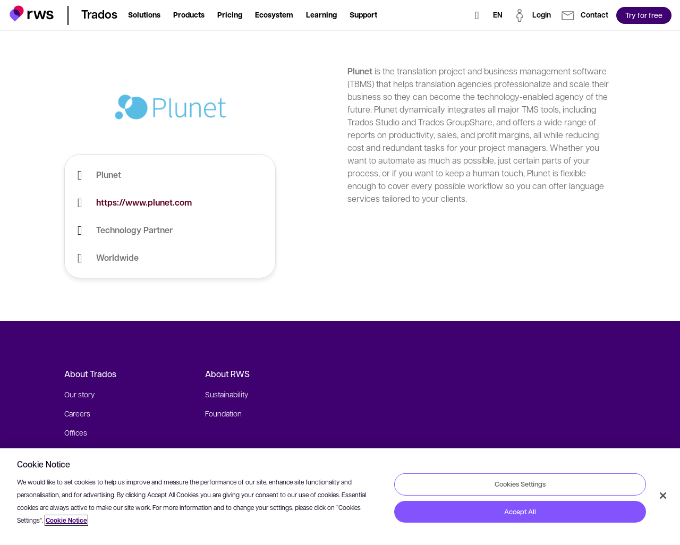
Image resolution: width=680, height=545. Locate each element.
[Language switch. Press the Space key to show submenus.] (497, 15)
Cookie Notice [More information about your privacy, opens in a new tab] (66, 520)
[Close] (663, 495)
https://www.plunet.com (144, 202)
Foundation (223, 413)
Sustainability (226, 394)
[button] (31, 13)
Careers (77, 413)
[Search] (477, 15)
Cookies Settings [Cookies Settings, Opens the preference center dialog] (520, 484)
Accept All (520, 511)
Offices (75, 432)
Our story (79, 394)
